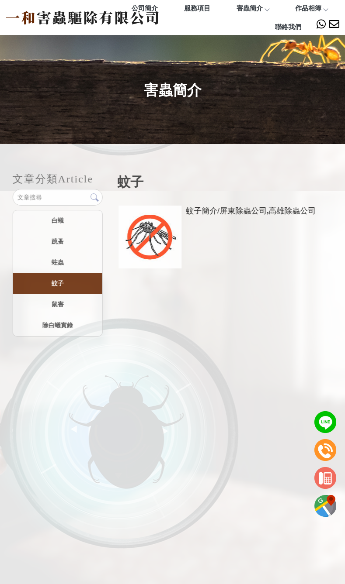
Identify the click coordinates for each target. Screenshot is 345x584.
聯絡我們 (288, 27)
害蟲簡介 (253, 8)
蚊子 (57, 283)
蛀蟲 (57, 262)
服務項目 (197, 8)
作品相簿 (311, 8)
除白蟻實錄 (57, 325)
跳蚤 (57, 241)
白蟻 (57, 220)
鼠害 (57, 304)
